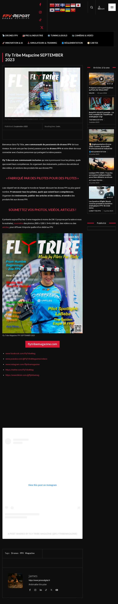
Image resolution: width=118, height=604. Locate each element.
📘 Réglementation (97, 152)
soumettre (18, 223)
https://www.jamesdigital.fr (39, 580)
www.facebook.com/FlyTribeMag (20, 353)
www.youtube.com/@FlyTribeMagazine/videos (26, 359)
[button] (91, 7)
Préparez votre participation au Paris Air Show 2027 (101, 89)
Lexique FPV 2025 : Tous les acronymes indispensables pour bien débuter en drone (100, 175)
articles (5, 227)
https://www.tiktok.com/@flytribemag (22, 375)
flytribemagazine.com (42, 344)
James (33, 576)
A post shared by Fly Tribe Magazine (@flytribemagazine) (42, 534)
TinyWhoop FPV (96, 120)
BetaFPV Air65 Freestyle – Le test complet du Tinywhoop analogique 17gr (101, 114)
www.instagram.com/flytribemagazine (22, 364)
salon (91, 93)
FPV (22, 553)
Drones (14, 553)
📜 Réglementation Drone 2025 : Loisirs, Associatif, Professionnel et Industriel (100, 146)
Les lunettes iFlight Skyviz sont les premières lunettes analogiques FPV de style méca (100, 204)
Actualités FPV (95, 180)
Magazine (30, 553)
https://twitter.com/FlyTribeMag (19, 370)
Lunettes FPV (95, 211)
